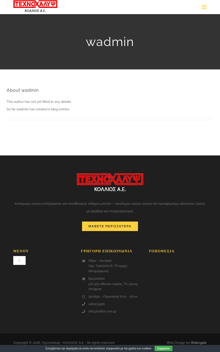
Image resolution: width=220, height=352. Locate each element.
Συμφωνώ (163, 348)
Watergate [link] (199, 343)
